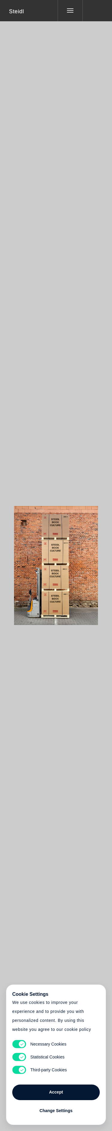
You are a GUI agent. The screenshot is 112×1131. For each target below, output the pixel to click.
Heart (33, 562)
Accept (56, 1092)
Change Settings (55, 1110)
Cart (56, 562)
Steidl (16, 11)
